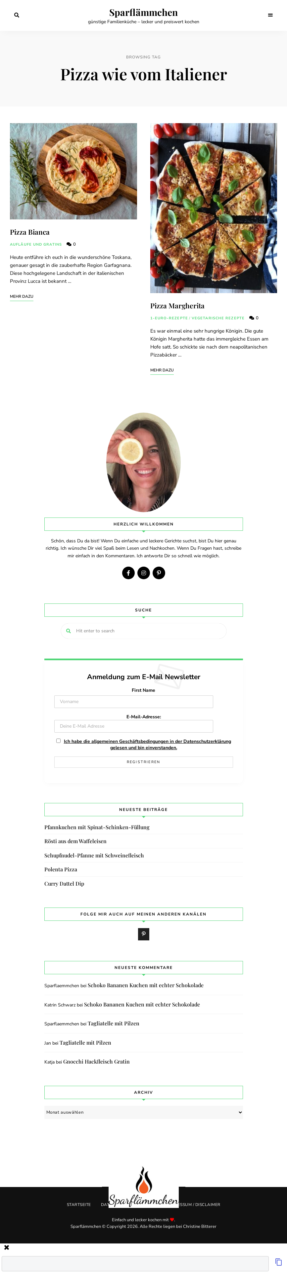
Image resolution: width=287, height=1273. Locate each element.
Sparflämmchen (143, 12)
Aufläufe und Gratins (36, 244)
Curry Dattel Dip (64, 883)
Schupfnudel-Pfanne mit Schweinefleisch (94, 855)
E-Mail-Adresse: (133, 723)
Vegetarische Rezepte (218, 318)
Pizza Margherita (177, 305)
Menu (270, 15)
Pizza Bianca (30, 231)
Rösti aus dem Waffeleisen (75, 840)
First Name (143, 690)
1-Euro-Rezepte (169, 318)
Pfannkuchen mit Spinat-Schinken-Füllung (97, 827)
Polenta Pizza (60, 869)
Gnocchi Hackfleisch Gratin (96, 1061)
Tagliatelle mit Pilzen (113, 1023)
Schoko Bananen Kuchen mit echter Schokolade (146, 985)
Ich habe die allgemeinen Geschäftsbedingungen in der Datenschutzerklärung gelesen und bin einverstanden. (147, 744)
